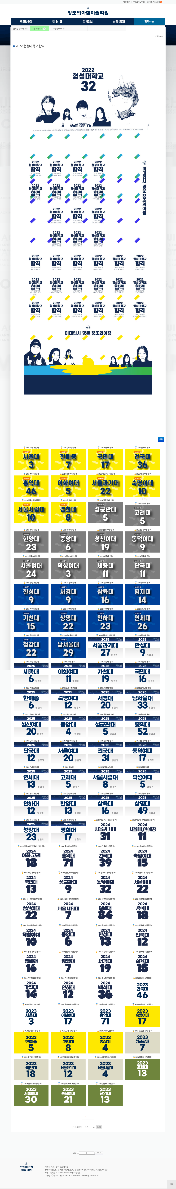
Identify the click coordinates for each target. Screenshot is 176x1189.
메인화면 (126, 2)
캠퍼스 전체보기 (153, 2)
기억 (74, 1153)
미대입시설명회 (138, 2)
